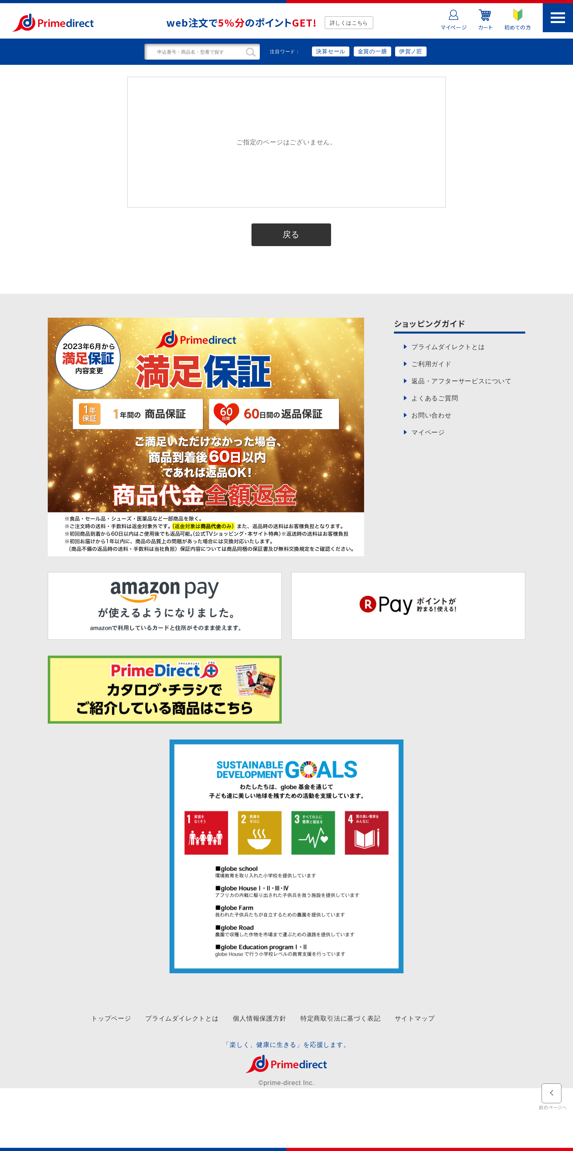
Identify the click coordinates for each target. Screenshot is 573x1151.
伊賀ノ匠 (411, 51)
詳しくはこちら (349, 23)
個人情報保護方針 (259, 1018)
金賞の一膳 (372, 51)
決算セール (330, 51)
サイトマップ (415, 1018)
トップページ (111, 1018)
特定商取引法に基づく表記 (340, 1018)
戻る (291, 234)
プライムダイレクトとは (182, 1018)
